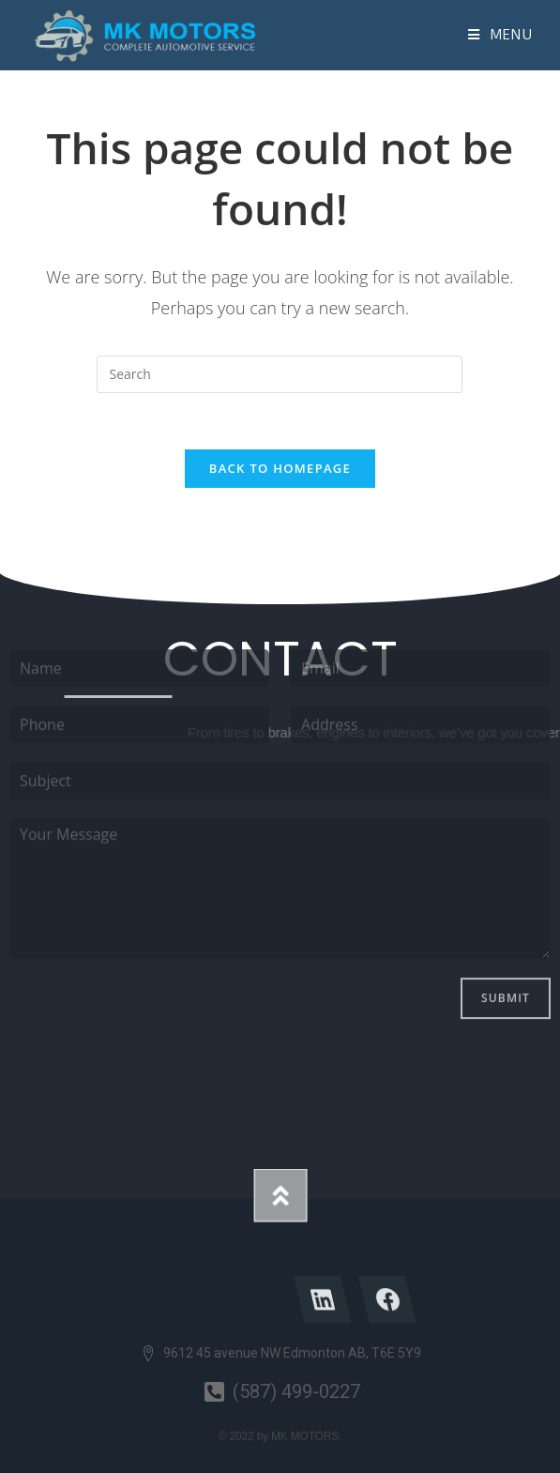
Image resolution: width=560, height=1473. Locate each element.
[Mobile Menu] (500, 34)
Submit (505, 883)
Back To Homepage (280, 468)
